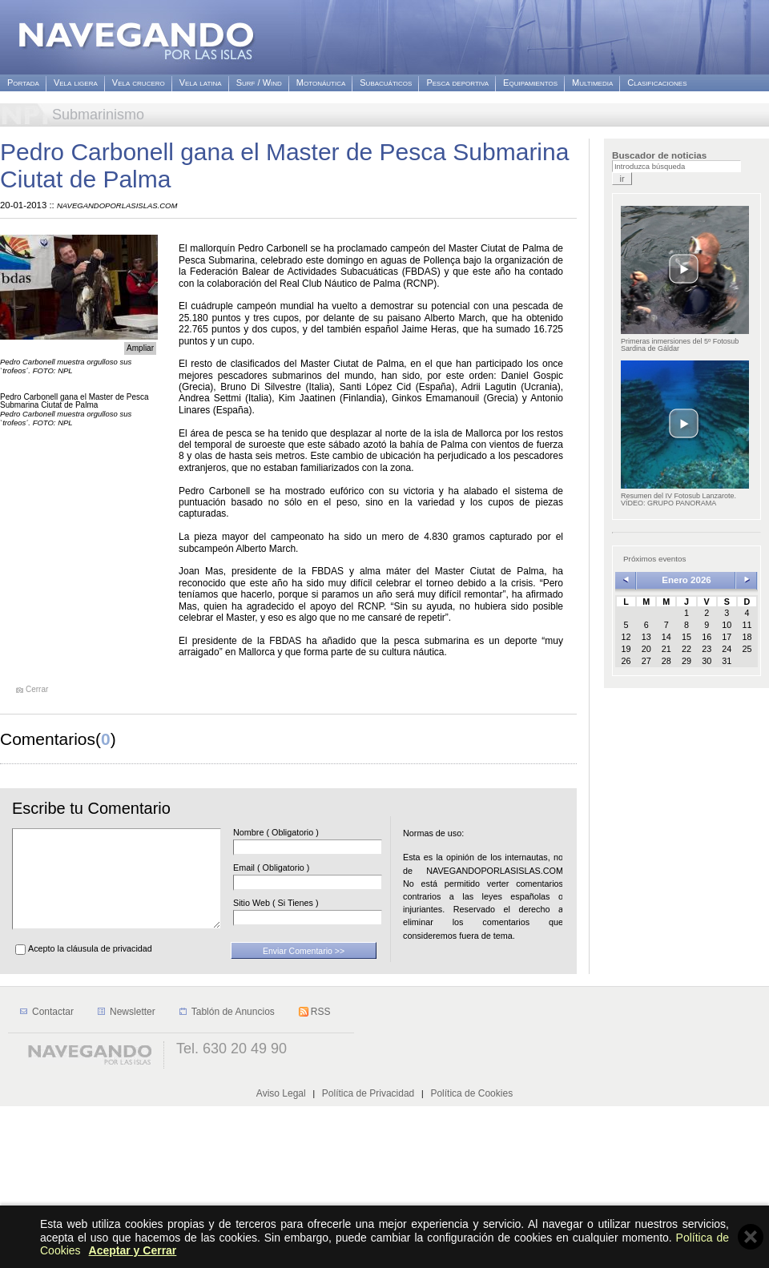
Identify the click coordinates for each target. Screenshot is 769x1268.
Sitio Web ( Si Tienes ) (300, 903)
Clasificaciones (656, 82)
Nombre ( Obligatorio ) (300, 832)
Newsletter (132, 1173)
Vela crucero (138, 82)
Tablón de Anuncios (233, 1173)
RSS (321, 1173)
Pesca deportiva (457, 82)
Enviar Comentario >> (303, 970)
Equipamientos (530, 82)
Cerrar (37, 690)
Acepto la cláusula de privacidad (90, 967)
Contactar (53, 1173)
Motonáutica (320, 82)
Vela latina (200, 82)
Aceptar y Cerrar (133, 1250)
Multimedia (592, 82)
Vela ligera (76, 82)
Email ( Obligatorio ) (295, 867)
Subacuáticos (386, 82)
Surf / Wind (259, 82)
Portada (23, 82)
